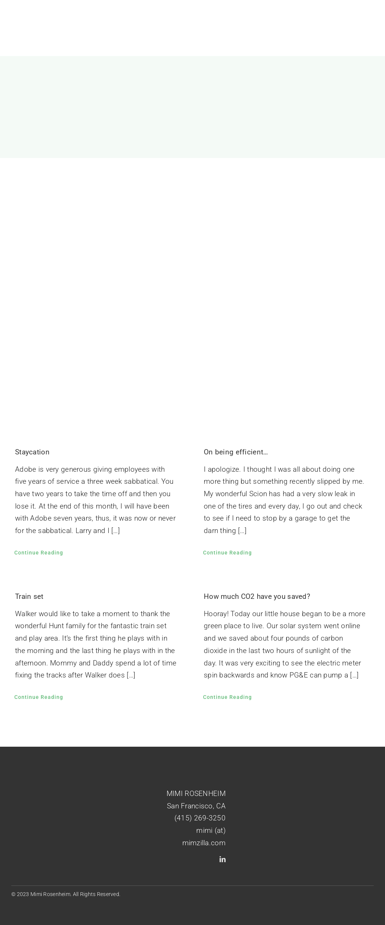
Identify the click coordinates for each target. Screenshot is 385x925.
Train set (29, 596)
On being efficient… (236, 452)
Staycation (32, 452)
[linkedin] (223, 859)
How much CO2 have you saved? (257, 596)
